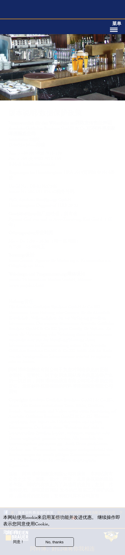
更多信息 (10, 533)
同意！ (18, 543)
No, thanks (54, 543)
